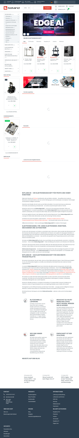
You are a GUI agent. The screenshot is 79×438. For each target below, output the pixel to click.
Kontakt (71, 6)
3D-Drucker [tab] (31, 41)
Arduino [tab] (55, 41)
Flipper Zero (56, 423)
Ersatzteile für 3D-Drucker (11, 22)
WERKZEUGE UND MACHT (11, 60)
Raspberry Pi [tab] (47, 41)
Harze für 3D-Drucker (10, 32)
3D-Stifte (7, 40)
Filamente (8, 18)
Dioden (67, 269)
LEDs (72, 269)
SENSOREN (7, 51)
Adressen (6, 431)
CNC (6, 42)
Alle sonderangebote (11, 152)
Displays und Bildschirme (28, 272)
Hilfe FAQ (55, 399)
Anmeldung (61, 6)
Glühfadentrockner (9, 27)
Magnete (33, 270)
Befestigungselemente (51, 274)
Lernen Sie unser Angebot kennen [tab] (32, 159)
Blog (29, 411)
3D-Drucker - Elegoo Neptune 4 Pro (54, 60)
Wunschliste (6, 436)
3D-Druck (35, 198)
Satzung (55, 401)
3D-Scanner (8, 38)
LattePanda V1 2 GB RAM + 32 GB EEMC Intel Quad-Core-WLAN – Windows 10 (11, 139)
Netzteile (63, 269)
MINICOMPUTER (9, 44)
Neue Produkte (31, 397)
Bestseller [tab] (26, 125)
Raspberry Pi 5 (56, 411)
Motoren (61, 274)
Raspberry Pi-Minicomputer (53, 218)
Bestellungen (7, 433)
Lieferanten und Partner (58, 397)
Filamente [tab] (38, 41)
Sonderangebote (32, 394)
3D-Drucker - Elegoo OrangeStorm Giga (28, 60)
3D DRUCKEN (8, 14)
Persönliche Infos (8, 429)
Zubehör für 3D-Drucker (10, 20)
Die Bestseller (31, 399)
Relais (72, 270)
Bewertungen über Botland (10, 414)
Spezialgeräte (52, 272)
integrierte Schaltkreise (30, 274)
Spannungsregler (26, 270)
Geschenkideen (32, 401)
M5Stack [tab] (61, 41)
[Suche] (42, 8)
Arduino (55, 416)
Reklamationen (56, 403)
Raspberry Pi (56, 421)
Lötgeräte (31, 269)
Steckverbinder (67, 270)
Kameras (37, 270)
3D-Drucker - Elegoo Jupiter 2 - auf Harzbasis (68, 60)
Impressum (55, 406)
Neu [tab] (25, 41)
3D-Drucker (8, 16)
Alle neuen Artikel (11, 111)
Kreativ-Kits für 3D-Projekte (11, 25)
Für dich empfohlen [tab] (28, 92)
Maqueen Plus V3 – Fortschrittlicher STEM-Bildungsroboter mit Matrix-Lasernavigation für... (11, 98)
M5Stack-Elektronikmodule (41, 220)
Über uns (6, 411)
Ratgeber (30, 414)
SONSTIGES (7, 71)
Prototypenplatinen (60, 272)
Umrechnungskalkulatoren (34, 416)
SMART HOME (8, 68)
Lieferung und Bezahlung (59, 394)
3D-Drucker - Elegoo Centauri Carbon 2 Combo (41, 60)
